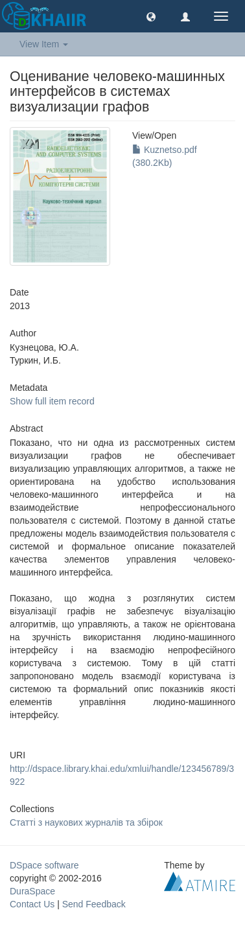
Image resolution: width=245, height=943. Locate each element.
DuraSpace (32, 891)
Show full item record (52, 401)
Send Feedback (94, 904)
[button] (151, 16)
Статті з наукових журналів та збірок (86, 822)
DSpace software (44, 865)
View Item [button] (43, 44)
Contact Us (32, 904)
